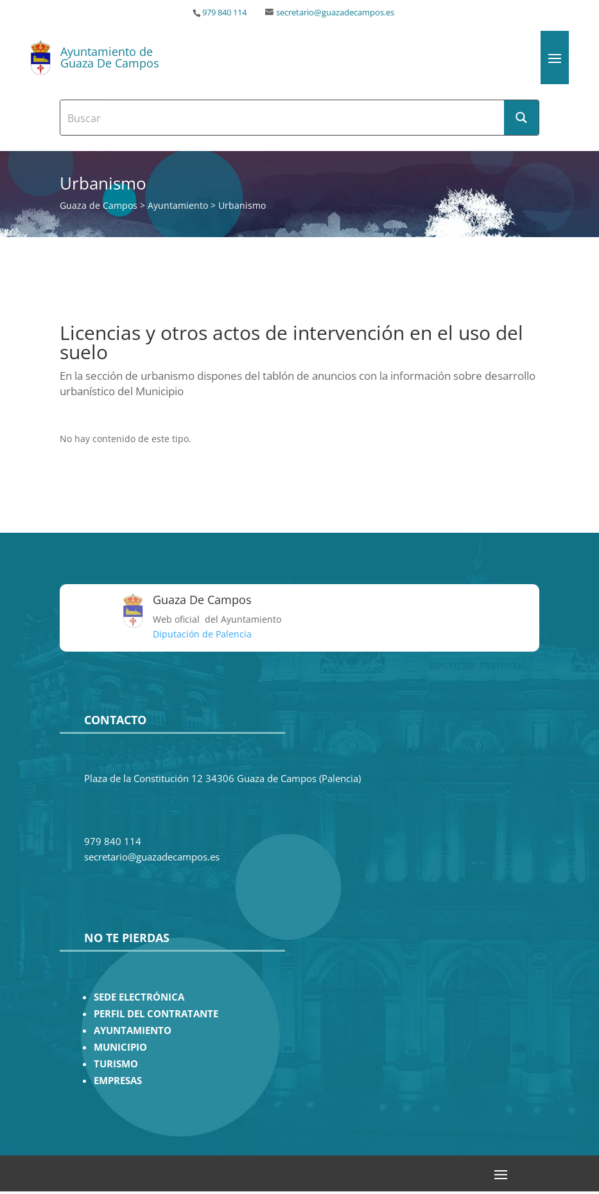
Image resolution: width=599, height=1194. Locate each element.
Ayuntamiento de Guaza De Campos (109, 57)
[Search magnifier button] (521, 117)
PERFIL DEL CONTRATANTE (156, 1013)
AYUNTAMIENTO (132, 1030)
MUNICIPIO (120, 1047)
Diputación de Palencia (202, 634)
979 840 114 (224, 12)
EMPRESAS (118, 1080)
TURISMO (116, 1064)
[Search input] (282, 118)
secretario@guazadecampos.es (335, 12)
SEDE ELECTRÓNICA (139, 997)
